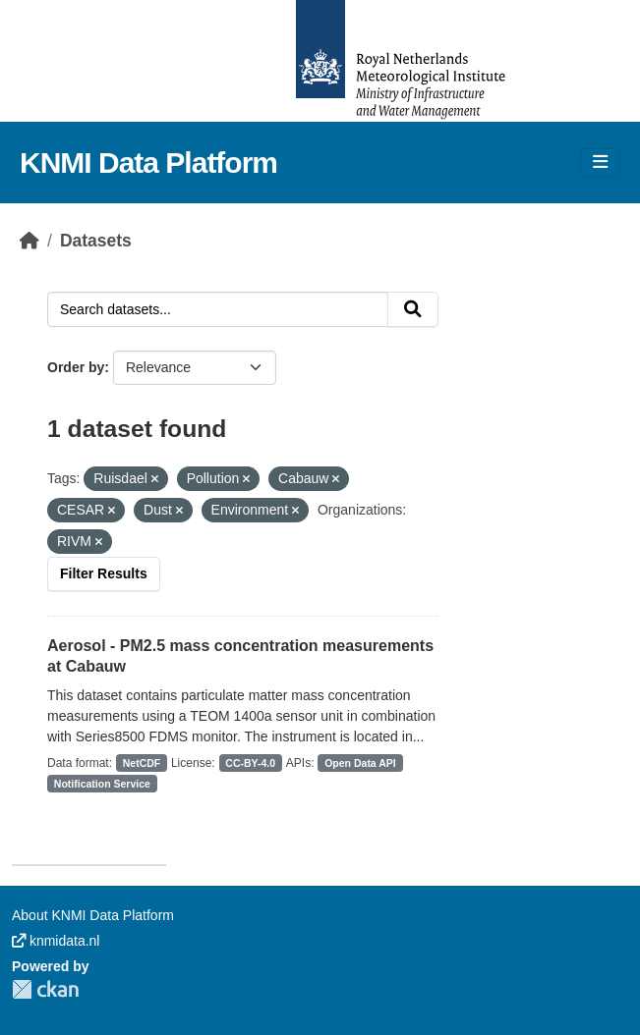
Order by (75, 367)
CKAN (45, 989)
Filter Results (103, 573)
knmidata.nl (55, 941)
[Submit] (412, 309)
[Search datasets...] (217, 309)
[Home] (29, 240)
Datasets (96, 240)
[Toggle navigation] (600, 162)
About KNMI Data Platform (93, 915)
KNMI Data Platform (148, 162)
